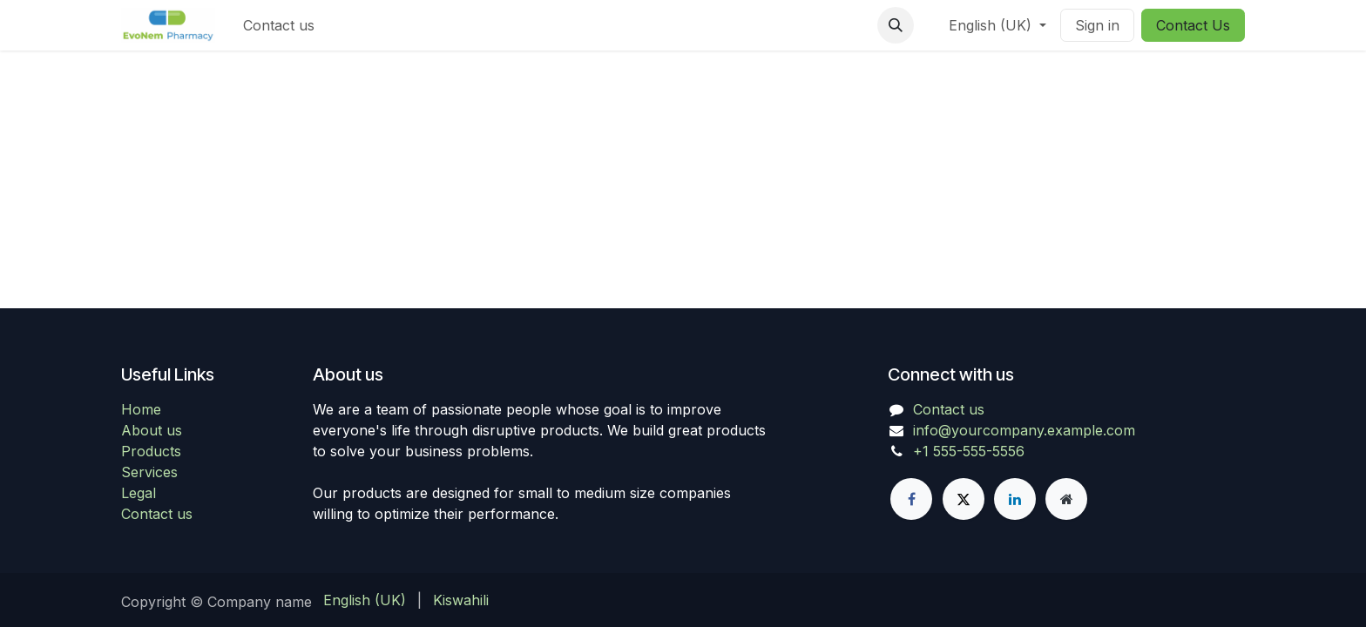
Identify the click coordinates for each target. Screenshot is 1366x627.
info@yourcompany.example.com (1024, 430)
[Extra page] (1066, 499)
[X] (963, 499)
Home (141, 409)
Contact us (157, 513)
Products (151, 451)
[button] (895, 25)
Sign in (1097, 25)
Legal (138, 493)
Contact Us (1193, 25)
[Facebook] (911, 499)
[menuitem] (278, 25)
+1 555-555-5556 (968, 451)
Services (149, 472)
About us (151, 430)
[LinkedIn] (1015, 499)
